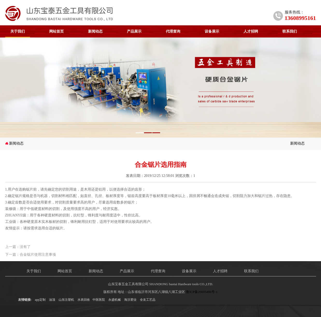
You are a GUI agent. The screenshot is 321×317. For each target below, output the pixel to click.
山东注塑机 (66, 299)
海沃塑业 (130, 299)
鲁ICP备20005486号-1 (202, 292)
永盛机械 (114, 299)
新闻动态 (95, 31)
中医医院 (98, 299)
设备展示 (212, 31)
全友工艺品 (147, 299)
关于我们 (17, 31)
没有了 (25, 247)
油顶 (52, 299)
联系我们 (289, 31)
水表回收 (83, 299)
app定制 (40, 299)
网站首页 (56, 31)
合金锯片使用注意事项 (38, 254)
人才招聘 (251, 31)
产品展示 (134, 31)
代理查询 (173, 31)
